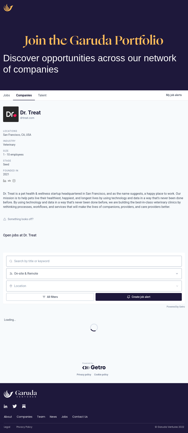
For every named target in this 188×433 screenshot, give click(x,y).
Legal (7, 427)
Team (41, 416)
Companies (24, 416)
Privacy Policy (24, 427)
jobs (6, 95)
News (53, 416)
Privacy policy (84, 374)
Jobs (64, 416)
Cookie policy (101, 374)
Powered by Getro (176, 306)
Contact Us (80, 416)
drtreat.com (27, 117)
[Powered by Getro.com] (94, 365)
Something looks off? (18, 219)
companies (24, 95)
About (8, 416)
